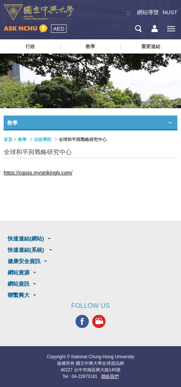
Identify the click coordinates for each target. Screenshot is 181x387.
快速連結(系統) (27, 250)
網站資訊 (18, 284)
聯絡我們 (110, 376)
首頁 (8, 139)
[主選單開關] (171, 28)
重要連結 (150, 46)
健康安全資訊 (24, 261)
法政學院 (42, 139)
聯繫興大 (18, 295)
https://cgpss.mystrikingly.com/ (38, 173)
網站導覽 (148, 12)
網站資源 (18, 272)
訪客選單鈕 (154, 28)
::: (128, 12)
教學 (90, 46)
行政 (30, 46)
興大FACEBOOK (82, 321)
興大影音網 (99, 321)
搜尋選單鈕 (138, 28)
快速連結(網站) (26, 238)
